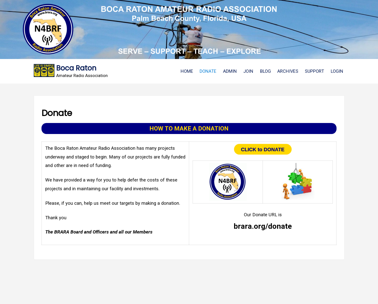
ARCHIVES (287, 71)
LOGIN (337, 71)
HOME (187, 71)
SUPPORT (314, 71)
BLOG (265, 71)
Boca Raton (76, 68)
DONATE (208, 71)
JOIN (248, 71)
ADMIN (230, 71)
